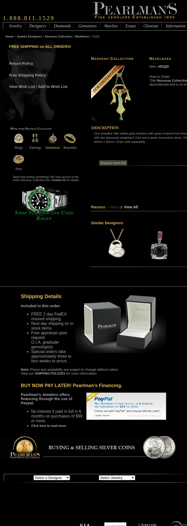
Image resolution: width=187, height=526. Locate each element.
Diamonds (62, 26)
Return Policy (21, 63)
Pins (18, 167)
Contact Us (58, 180)
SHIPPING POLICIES (50, 373)
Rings (18, 146)
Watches (111, 26)
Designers (37, 26)
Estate (130, 26)
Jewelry (15, 26)
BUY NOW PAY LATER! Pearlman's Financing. (71, 385)
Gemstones (87, 26)
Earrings (35, 146)
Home (9, 36)
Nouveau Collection (58, 36)
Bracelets (69, 146)
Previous (98, 207)
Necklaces (82, 36)
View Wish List (22, 87)
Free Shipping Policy (27, 75)
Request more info (113, 163)
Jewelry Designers (29, 36)
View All (131, 207)
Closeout (150, 26)
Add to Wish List (53, 87)
